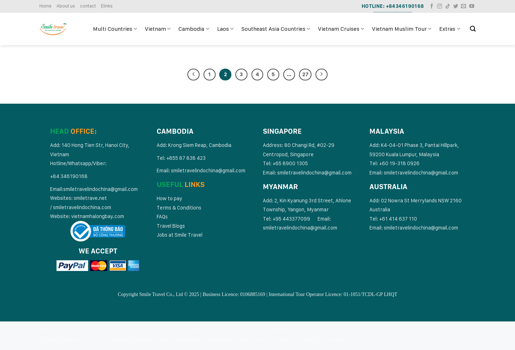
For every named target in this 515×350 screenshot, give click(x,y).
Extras (449, 29)
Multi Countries (115, 29)
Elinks (107, 6)
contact (88, 6)
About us (66, 6)
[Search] (473, 29)
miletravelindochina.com (83, 207)
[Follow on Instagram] (439, 6)
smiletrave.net (91, 198)
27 (305, 74)
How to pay (169, 198)
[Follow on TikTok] (447, 6)
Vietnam (158, 29)
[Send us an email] (463, 6)
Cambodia (193, 29)
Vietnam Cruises (341, 29)
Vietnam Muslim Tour (401, 29)
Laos (225, 29)
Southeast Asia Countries (275, 29)
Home (45, 6)
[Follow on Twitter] (455, 6)
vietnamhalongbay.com (97, 216)
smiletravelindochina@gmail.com (100, 189)
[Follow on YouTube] (471, 6)
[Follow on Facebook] (431, 6)
